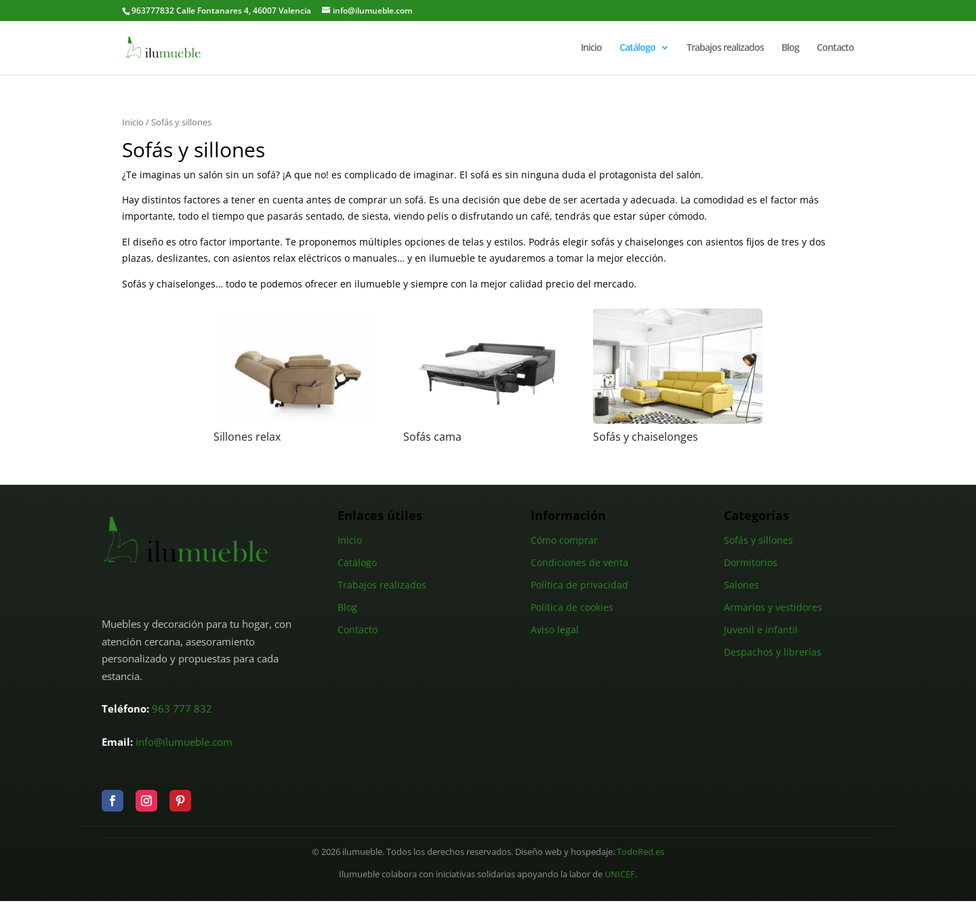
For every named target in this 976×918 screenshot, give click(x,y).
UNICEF (620, 874)
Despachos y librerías (772, 651)
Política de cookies (572, 607)
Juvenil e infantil (761, 629)
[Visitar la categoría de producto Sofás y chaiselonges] (677, 376)
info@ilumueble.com (184, 742)
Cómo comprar (564, 540)
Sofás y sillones (758, 540)
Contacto (835, 48)
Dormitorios (750, 562)
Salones (741, 584)
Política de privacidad (579, 584)
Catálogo (637, 48)
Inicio (591, 48)
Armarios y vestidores (773, 607)
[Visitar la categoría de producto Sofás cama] (488, 376)
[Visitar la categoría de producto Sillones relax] (298, 376)
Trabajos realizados (725, 48)
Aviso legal (555, 629)
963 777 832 (182, 708)
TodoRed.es (640, 852)
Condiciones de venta (579, 562)
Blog (790, 48)
